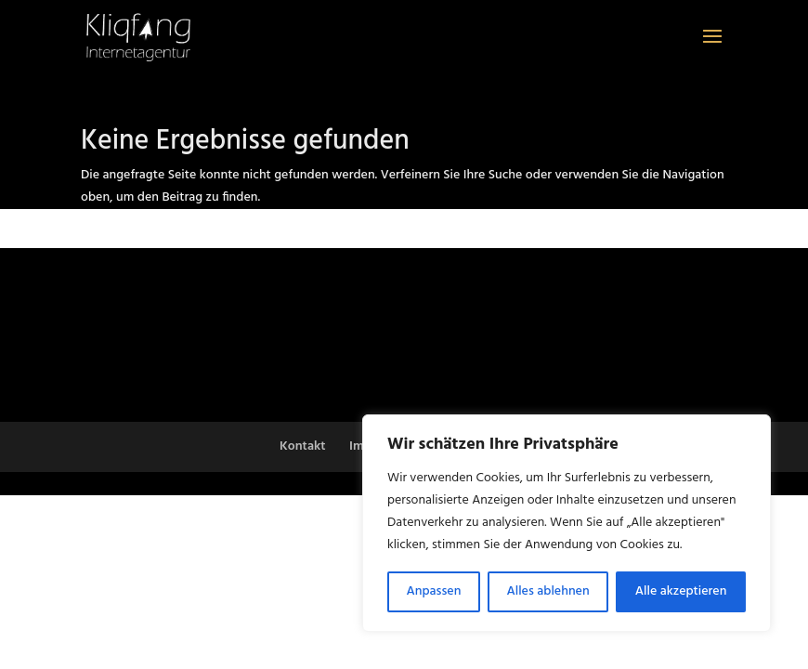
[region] (566, 523)
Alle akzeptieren (681, 591)
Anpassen (434, 591)
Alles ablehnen (548, 591)
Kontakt (303, 446)
